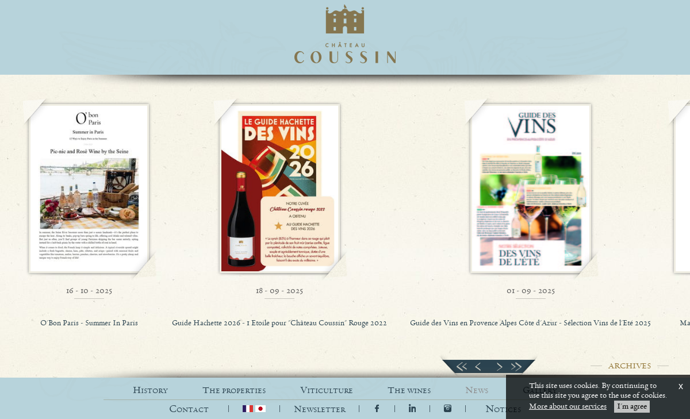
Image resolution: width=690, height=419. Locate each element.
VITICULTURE (326, 391)
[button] (503, 409)
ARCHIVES (629, 366)
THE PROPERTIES (234, 391)
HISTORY (150, 391)
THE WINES (409, 391)
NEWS (476, 391)
